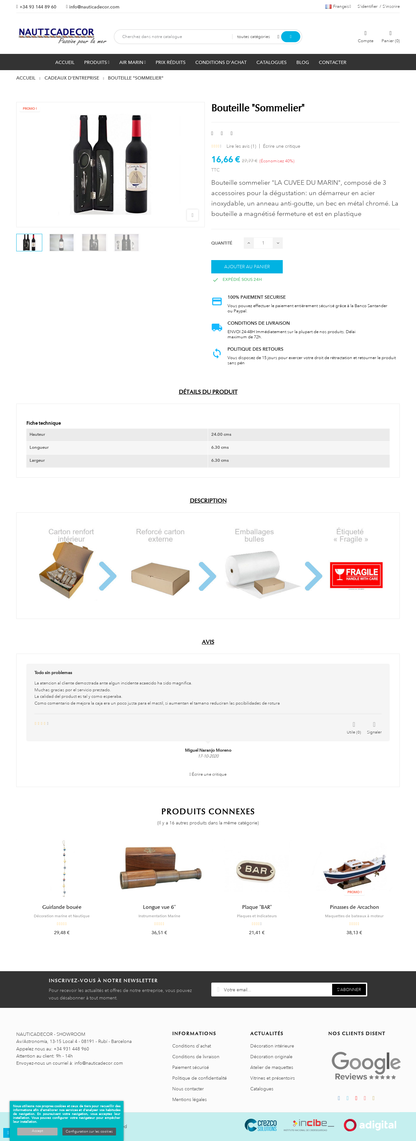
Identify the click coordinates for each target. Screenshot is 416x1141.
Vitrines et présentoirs (272, 1078)
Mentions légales (189, 1099)
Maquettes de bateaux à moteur (354, 916)
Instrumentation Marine (159, 916)
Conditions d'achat (191, 1046)
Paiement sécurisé (190, 1067)
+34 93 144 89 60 (38, 7)
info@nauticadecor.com (94, 7)
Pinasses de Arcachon (354, 907)
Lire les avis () (241, 146)
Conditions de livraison (195, 1057)
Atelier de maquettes (271, 1067)
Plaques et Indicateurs (257, 916)
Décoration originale (271, 1057)
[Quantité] (263, 243)
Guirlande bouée (62, 907)
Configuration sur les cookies (89, 1131)
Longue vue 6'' (159, 907)
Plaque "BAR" (257, 907)
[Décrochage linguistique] (338, 6)
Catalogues (261, 1089)
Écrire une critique (281, 146)
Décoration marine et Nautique (62, 916)
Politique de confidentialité (199, 1078)
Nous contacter (188, 1089)
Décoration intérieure (272, 1046)
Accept (37, 1131)
